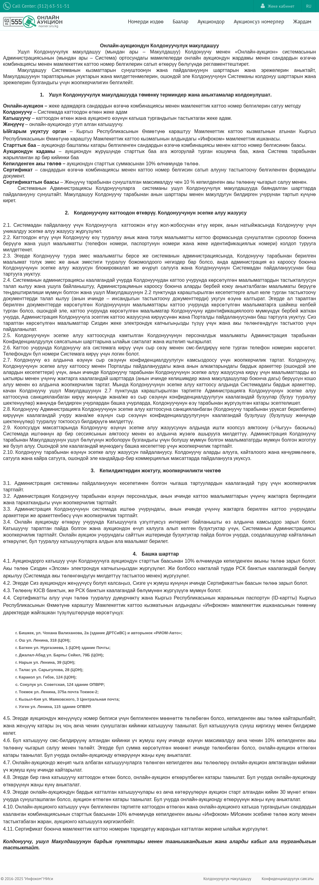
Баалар (180, 21)
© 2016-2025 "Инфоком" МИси (27, 878)
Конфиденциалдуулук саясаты (288, 878)
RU (308, 6)
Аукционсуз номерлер (259, 21)
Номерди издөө (145, 21)
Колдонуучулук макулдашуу (227, 878)
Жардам (302, 21)
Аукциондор (211, 21)
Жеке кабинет (277, 6)
